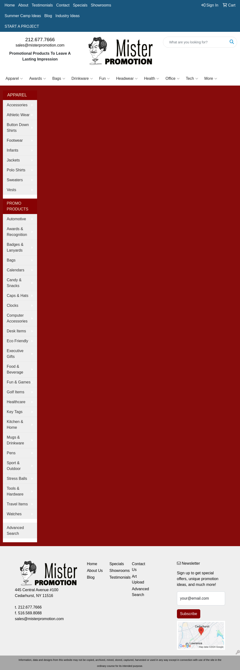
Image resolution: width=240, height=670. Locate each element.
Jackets (13, 160)
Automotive (16, 219)
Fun (104, 78)
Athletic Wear (18, 115)
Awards (37, 78)
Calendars (15, 270)
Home (10, 5)
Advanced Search (15, 531)
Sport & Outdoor (14, 466)
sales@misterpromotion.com (40, 45)
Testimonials (42, 5)
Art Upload (138, 579)
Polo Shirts (16, 170)
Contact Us (138, 567)
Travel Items (17, 504)
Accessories (17, 105)
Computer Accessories (17, 318)
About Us (95, 571)
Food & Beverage (15, 369)
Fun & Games (19, 382)
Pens (11, 453)
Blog (48, 16)
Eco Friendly (17, 341)
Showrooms (101, 5)
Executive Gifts (15, 354)
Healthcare (16, 402)
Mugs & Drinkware (15, 440)
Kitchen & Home (15, 424)
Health (151, 78)
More (210, 78)
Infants (12, 150)
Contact (63, 5)
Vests (11, 190)
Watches (14, 514)
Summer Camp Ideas (23, 16)
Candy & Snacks (14, 283)
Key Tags (15, 412)
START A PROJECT (22, 26)
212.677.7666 (40, 39)
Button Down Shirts (18, 128)
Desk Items (16, 331)
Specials (80, 5)
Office (172, 78)
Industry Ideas (67, 16)
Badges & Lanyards (15, 247)
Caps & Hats (17, 296)
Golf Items (15, 392)
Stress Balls (17, 478)
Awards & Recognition (17, 232)
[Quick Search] (195, 42)
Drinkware (82, 78)
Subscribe (188, 614)
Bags (58, 78)
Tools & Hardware (15, 491)
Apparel (14, 78)
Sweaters (15, 180)
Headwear (127, 78)
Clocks (12, 305)
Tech (192, 78)
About (23, 5)
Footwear (15, 140)
